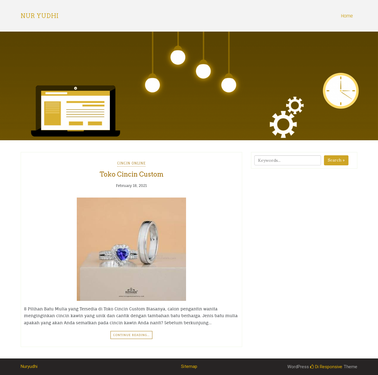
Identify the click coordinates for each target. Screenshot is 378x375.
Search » (336, 160)
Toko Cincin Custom (132, 174)
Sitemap (189, 366)
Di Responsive (326, 366)
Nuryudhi (29, 366)
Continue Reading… (131, 335)
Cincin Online (131, 163)
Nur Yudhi (40, 15)
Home (347, 15)
